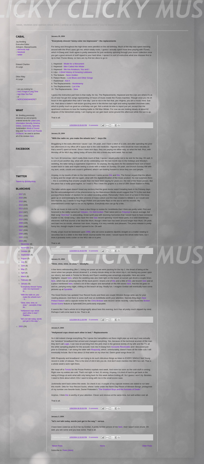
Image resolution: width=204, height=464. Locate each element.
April (23, 273)
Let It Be (76, 86)
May (23, 269)
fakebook (21, 52)
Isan (96, 218)
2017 (21, 194)
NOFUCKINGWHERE (27, 99)
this (111, 175)
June (23, 266)
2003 (21, 326)
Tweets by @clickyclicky (26, 181)
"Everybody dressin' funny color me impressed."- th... (31, 289)
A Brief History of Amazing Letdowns (75, 72)
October (24, 251)
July (23, 262)
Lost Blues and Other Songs (80, 78)
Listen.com (35, 121)
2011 (21, 216)
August (24, 258)
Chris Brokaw (97, 301)
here (69, 278)
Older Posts (147, 446)
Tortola (68, 369)
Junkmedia (26, 126)
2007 (21, 230)
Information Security (24, 123)
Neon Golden (72, 75)
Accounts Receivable (121, 347)
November (25, 248)
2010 (21, 219)
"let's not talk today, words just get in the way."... (31, 320)
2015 (21, 201)
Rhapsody (95, 349)
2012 (21, 212)
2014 (21, 205)
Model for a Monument (74, 64)
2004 (21, 241)
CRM (88, 232)
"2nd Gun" (65, 215)
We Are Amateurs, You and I (76, 69)
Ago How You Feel (25, 94)
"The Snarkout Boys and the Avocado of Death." (119, 389)
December (25, 244)
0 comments (93, 125)
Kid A (67, 81)
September (25, 255)
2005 (21, 237)
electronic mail (23, 49)
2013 (21, 208)
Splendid (36, 126)
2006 (21, 234)
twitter (20, 55)
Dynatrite (68, 289)
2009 (21, 223)
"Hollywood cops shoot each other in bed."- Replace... (29, 313)
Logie (66, 344)
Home (102, 446)
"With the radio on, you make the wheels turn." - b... (31, 297)
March (24, 276)
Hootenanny (77, 83)
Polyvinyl (126, 212)
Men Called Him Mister (74, 66)
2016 (21, 198)
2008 (21, 226)
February (25, 280)
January (24, 284)
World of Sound (33, 128)
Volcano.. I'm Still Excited (92, 212)
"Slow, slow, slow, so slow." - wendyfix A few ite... (30, 305)
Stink (75, 89)
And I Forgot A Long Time (27, 92)
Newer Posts (57, 446)
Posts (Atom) (68, 450)
